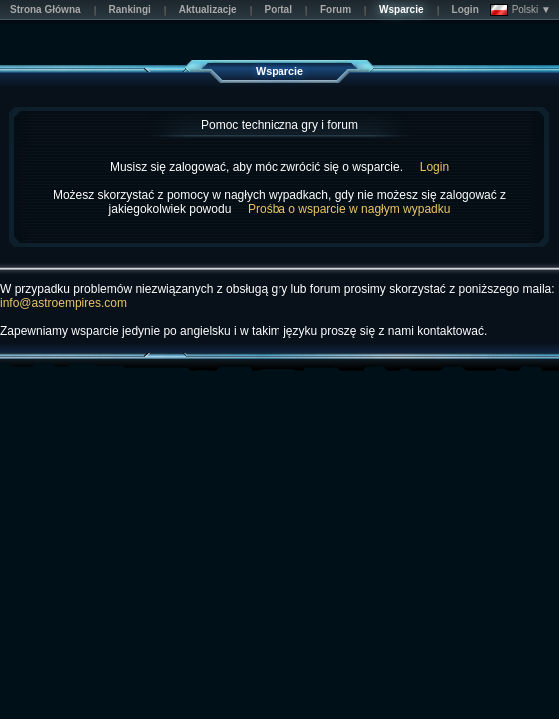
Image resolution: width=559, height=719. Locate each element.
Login (434, 167)
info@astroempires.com (63, 303)
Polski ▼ (520, 10)
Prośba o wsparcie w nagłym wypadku (349, 209)
